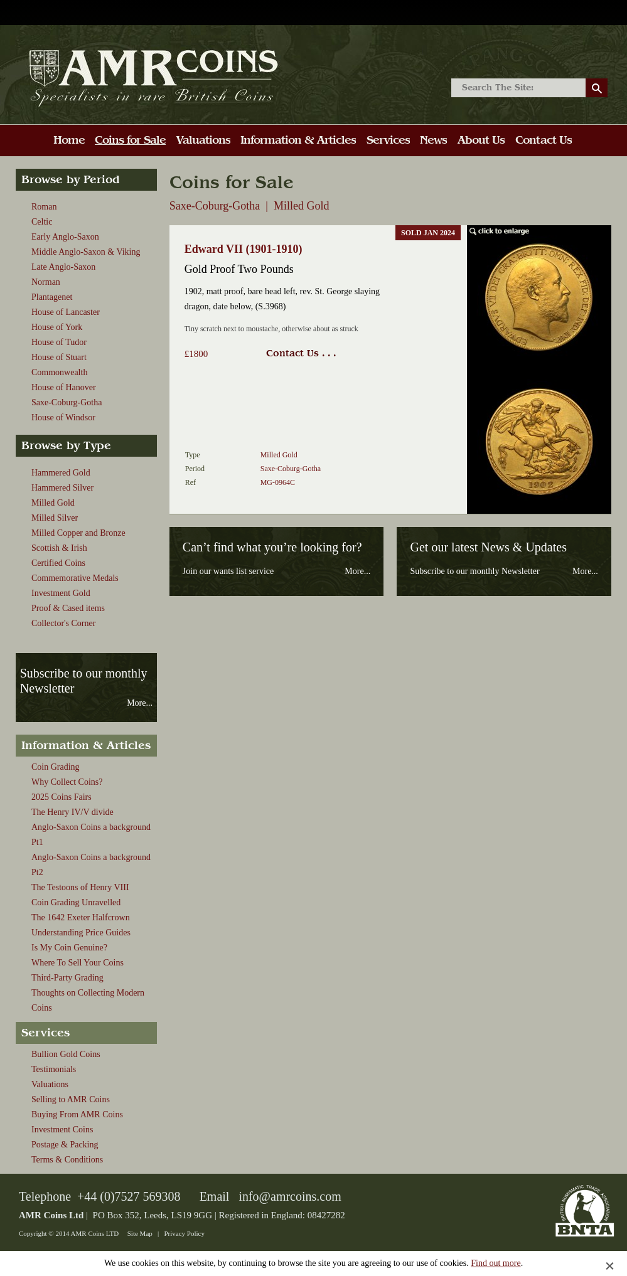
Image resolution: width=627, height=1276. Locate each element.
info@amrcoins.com (289, 1196)
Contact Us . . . (301, 353)
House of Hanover (63, 387)
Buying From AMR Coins (77, 1114)
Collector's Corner (63, 623)
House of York (56, 327)
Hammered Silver (62, 487)
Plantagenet (51, 297)
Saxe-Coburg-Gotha (66, 402)
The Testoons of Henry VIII (80, 887)
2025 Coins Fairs (61, 797)
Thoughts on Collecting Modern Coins (87, 1000)
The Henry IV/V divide (72, 812)
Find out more (495, 1263)
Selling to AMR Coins (70, 1099)
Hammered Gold (60, 472)
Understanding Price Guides (81, 932)
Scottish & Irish (59, 548)
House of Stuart (59, 357)
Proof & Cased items (68, 608)
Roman (43, 206)
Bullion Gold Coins (65, 1054)
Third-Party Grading (67, 977)
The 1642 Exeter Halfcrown (80, 917)
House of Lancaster (65, 312)
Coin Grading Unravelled (76, 902)
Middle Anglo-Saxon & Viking (86, 252)
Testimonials (53, 1069)
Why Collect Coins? (67, 782)
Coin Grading (55, 767)
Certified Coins (58, 563)
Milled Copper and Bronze (78, 533)
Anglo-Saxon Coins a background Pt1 (91, 834)
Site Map (140, 1233)
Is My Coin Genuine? (69, 947)
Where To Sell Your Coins (77, 962)
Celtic (41, 221)
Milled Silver (54, 518)
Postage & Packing (65, 1144)
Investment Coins (62, 1129)
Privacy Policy (184, 1233)
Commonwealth (59, 372)
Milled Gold (53, 503)
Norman (45, 282)
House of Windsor (63, 417)
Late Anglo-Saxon (63, 267)
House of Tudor (59, 342)
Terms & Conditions (67, 1159)
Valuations (49, 1084)
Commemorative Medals (75, 578)
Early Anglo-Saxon (65, 237)
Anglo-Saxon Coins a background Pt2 (91, 865)
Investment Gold (60, 593)
